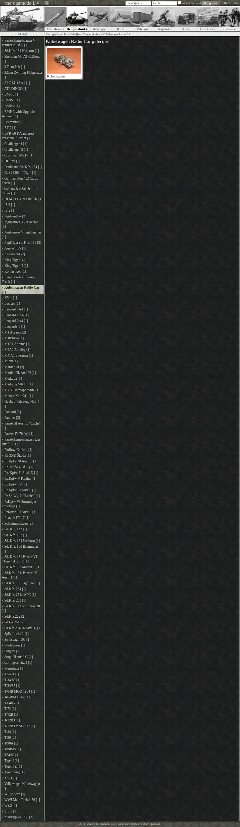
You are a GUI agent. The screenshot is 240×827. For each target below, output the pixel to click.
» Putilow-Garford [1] (17, 450)
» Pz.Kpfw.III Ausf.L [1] (19, 490)
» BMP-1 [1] (11, 100)
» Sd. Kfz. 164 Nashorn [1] (21, 541)
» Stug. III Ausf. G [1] (17, 657)
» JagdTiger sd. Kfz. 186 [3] (21, 242)
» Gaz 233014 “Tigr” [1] (19, 173)
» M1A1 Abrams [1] (16, 344)
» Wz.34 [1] (10, 805)
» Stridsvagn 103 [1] (16, 639)
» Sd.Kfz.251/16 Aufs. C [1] (21, 628)
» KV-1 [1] (9, 298)
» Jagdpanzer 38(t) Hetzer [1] (20, 224)
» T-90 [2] (9, 737)
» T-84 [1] (9, 732)
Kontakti (156, 823)
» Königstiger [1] (14, 271)
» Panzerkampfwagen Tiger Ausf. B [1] (21, 442)
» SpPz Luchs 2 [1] (15, 634)
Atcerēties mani (191, 3)
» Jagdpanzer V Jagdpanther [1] (21, 234)
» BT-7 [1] (9, 128)
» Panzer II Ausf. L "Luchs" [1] (21, 426)
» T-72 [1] (9, 709)
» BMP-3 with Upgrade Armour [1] (18, 114)
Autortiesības (140, 823)
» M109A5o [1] (13, 338)
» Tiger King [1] (13, 772)
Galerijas (75, 34)
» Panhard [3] (11, 412)
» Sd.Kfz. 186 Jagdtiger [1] (21, 583)
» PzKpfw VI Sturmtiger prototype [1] (19, 504)
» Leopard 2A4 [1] (15, 321)
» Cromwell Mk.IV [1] (18, 155)
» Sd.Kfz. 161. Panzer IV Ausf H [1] (19, 575)
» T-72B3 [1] (11, 720)
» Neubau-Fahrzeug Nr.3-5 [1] (20, 404)
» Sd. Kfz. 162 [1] (14, 535)
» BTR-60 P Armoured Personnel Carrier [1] (18, 136)
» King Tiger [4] (13, 260)
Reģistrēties (232, 3)
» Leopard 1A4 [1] (15, 309)
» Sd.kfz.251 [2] (13, 622)
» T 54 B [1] (10, 674)
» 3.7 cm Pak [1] (13, 67)
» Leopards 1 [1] (13, 326)
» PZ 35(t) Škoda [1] (16, 455)
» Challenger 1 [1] (14, 144)
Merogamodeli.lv (56, 34)
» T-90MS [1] (11, 749)
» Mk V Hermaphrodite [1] (21, 390)
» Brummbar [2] (13, 122)
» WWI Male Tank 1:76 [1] (21, 800)
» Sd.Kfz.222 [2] (13, 616)
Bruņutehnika (91, 34)
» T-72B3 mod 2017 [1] (18, 726)
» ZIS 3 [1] (9, 811)
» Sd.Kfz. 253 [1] (14, 600)
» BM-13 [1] (11, 94)
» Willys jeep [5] (13, 794)
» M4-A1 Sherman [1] (17, 355)
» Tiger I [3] (10, 761)
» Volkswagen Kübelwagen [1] (21, 786)
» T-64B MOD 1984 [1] (18, 691)
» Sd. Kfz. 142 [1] (14, 529)
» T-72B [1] (10, 714)
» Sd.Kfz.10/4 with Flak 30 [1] (21, 608)
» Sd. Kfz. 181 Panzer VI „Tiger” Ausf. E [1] (19, 559)
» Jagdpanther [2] (14, 216)
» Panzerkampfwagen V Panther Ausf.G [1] (18, 43)
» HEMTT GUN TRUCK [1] (22, 199)
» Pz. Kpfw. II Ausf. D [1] (20, 473)
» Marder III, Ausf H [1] (19, 373)
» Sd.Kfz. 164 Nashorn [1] (20, 51)
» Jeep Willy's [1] (14, 248)
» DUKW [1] (11, 161)
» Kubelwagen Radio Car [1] (21, 290)
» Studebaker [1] (13, 645)
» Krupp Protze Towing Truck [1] (18, 279)
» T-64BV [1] (11, 703)
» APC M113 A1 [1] (16, 83)
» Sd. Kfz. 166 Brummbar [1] (20, 549)
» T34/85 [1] (11, 755)
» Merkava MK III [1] (17, 384)
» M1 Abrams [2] (14, 332)
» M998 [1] (10, 361)
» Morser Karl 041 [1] (17, 396)
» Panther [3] (11, 418)
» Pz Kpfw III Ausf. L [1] (19, 461)
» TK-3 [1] (9, 778)
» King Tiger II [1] (15, 266)
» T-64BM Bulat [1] (16, 697)
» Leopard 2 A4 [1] (15, 315)
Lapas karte (124, 823)
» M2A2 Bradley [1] (16, 350)
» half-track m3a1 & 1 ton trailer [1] (20, 191)
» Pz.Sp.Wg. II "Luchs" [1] (21, 496)
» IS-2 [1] (8, 210)
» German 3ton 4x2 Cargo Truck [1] (20, 181)
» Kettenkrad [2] (13, 254)
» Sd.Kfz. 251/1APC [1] (19, 595)
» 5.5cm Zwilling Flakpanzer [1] (22, 75)
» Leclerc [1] (11, 303)
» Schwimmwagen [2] (17, 523)
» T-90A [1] (10, 743)
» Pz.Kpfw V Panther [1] (19, 478)
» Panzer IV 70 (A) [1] (18, 434)
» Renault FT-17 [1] (16, 518)
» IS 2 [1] (8, 205)
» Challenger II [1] (15, 149)
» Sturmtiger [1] (13, 668)
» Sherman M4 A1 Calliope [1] (21, 59)
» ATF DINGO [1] (15, 89)
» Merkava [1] (12, 378)
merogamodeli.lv (22, 3)
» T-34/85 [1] (11, 686)
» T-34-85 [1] (11, 680)
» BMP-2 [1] (11, 106)
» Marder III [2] (13, 367)
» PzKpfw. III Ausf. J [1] (19, 512)
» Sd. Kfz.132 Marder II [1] (21, 567)
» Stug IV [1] (11, 651)
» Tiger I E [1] (12, 766)
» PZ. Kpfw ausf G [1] (17, 467)
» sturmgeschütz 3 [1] (17, 663)
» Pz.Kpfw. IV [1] (14, 484)
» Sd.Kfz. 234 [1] (14, 589)
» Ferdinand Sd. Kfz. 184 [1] (22, 167)
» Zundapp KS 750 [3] (17, 817)
